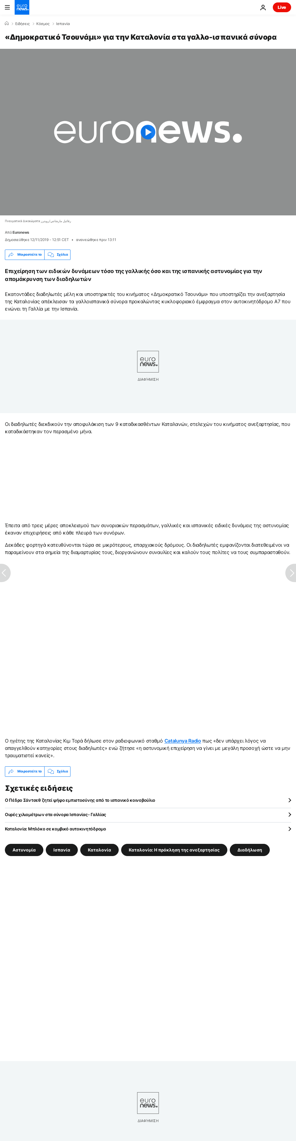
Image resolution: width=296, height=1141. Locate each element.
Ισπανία (63, 24)
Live (282, 7)
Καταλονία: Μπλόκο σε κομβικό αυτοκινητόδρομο (55, 828)
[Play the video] (148, 132)
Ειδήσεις (22, 24)
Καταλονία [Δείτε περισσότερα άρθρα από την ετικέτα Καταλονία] (99, 849)
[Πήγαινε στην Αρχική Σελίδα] (22, 7)
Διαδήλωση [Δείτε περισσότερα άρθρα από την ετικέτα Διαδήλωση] (249, 849)
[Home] (7, 23)
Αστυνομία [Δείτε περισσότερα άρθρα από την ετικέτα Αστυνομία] (24, 849)
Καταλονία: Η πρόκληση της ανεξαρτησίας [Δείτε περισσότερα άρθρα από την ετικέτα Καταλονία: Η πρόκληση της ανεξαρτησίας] (174, 849)
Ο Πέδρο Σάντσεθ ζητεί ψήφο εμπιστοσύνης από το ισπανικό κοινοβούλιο (80, 800)
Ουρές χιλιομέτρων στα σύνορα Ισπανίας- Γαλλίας (55, 814)
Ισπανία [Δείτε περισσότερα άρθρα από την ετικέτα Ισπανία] (61, 849)
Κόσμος (42, 24)
